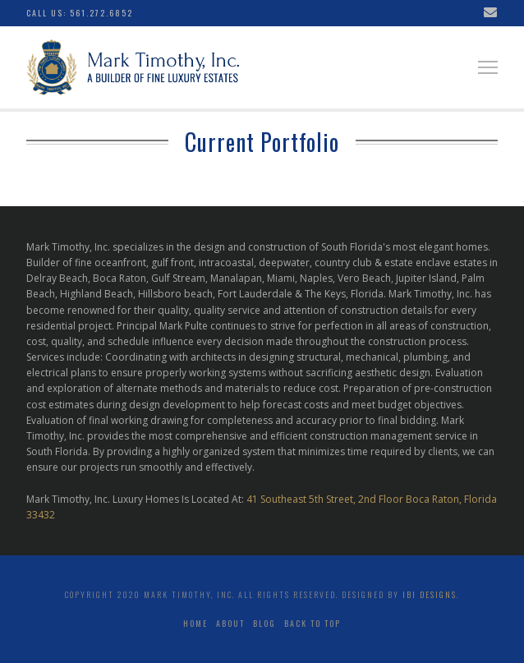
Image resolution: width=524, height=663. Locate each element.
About (230, 623)
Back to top (312, 623)
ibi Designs (429, 594)
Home (195, 623)
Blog (264, 623)
